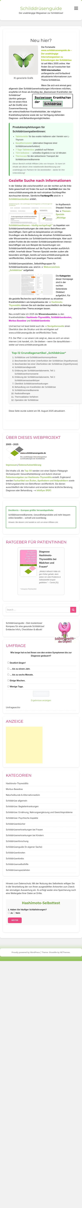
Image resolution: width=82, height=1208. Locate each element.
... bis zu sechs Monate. (22, 674)
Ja (10, 913)
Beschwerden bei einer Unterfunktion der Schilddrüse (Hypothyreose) (46, 361)
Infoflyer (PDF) (44, 490)
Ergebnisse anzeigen (41, 700)
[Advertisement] (24, 745)
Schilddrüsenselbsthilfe (17, 864)
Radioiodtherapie (22, 393)
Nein (16, 913)
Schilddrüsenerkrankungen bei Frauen (24, 829)
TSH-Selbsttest (22, 153)
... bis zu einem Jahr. (20, 669)
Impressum (11, 465)
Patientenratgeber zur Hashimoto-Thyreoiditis (29, 477)
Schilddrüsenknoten (61, 317)
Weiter (14, 920)
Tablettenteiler (22, 136)
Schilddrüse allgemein (16, 800)
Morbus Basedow (17, 320)
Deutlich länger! (18, 663)
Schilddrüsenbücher (15, 824)
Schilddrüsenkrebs (40, 320)
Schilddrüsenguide (41, 8)
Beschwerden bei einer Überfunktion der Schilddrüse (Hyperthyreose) (46, 364)
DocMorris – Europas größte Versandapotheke (30, 510)
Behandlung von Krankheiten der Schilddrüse (35, 387)
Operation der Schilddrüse (27, 400)
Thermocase (21, 156)
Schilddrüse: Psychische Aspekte (22, 818)
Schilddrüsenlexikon (19, 199)
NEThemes (65, 952)
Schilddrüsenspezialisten (18, 870)
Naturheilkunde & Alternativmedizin (23, 795)
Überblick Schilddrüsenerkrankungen (31, 383)
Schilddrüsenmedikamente (27, 390)
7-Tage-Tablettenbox (25, 149)
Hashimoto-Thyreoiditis (38, 317)
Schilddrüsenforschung (17, 841)
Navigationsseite (55, 326)
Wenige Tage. (17, 686)
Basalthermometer (24, 143)
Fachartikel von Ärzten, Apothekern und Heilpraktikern (41, 480)
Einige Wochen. (17, 680)
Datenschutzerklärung (30, 465)
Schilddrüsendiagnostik (25, 367)
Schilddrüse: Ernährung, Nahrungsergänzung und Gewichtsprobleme (39, 812)
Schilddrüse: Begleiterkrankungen (22, 806)
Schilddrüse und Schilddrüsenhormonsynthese (36, 357)
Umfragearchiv (13, 707)
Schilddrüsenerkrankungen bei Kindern (25, 835)
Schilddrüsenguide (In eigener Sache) (24, 847)
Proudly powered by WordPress (26, 952)
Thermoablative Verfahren (26, 397)
